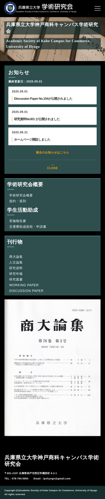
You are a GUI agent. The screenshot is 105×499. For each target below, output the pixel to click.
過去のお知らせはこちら (52, 152)
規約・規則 (17, 201)
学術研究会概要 (21, 195)
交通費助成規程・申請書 (27, 226)
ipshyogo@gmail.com (57, 478)
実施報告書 (17, 221)
